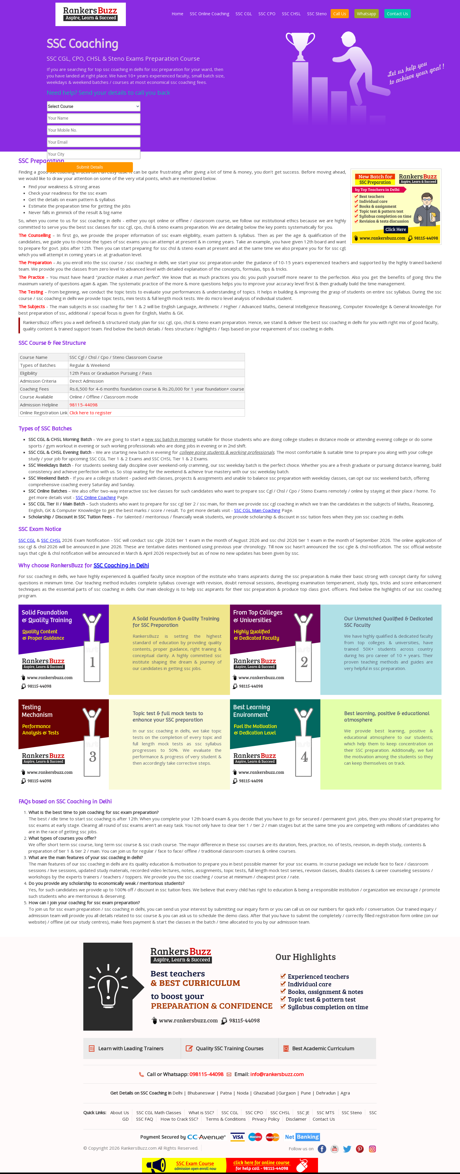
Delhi (177, 1093)
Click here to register (91, 412)
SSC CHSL (291, 13)
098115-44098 (207, 1074)
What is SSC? (201, 1112)
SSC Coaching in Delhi (121, 565)
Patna (226, 1093)
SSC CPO (266, 13)
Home (177, 13)
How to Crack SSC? (179, 1119)
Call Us (339, 13)
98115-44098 (84, 405)
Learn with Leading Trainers (130, 1048)
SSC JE (303, 1112)
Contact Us (397, 13)
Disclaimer (296, 1119)
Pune (306, 1093)
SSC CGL (244, 13)
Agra (345, 1093)
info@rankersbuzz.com (277, 1074)
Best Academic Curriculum (323, 1048)
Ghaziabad (264, 1093)
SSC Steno (317, 13)
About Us (119, 1112)
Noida (242, 1093)
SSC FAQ (144, 1119)
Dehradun (326, 1093)
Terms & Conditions (226, 1119)
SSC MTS (326, 1112)
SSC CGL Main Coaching (257, 510)
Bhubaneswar (201, 1093)
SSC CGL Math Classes (158, 1112)
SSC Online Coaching (209, 13)
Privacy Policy (266, 1119)
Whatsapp (366, 13)
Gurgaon (287, 1093)
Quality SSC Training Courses (229, 1048)
